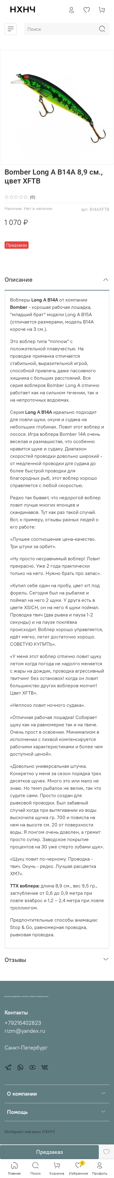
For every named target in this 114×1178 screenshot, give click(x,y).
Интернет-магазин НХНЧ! (30, 1131)
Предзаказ (49, 1151)
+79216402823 (23, 1023)
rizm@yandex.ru (25, 1031)
